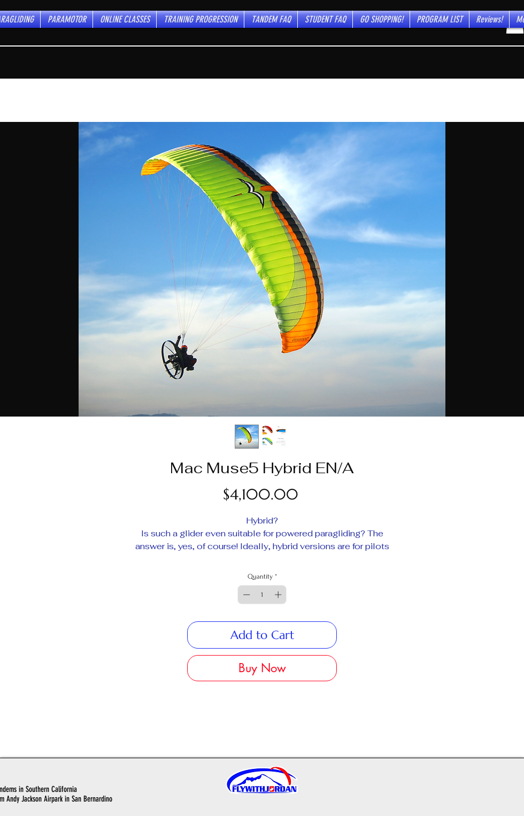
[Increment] (279, 595)
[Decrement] (245, 595)
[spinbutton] (262, 595)
